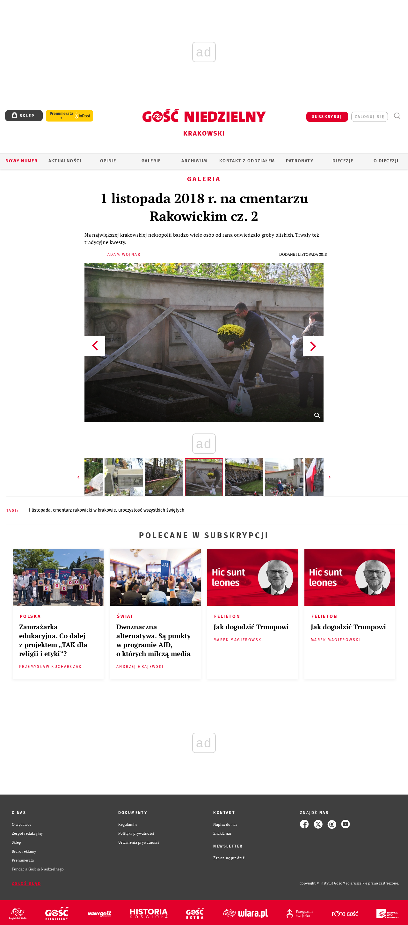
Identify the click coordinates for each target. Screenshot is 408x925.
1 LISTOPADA (39, 510)
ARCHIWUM (194, 161)
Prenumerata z (61, 115)
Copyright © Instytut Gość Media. (326, 883)
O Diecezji (386, 161)
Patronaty (299, 161)
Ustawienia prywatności (138, 842)
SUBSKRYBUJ (327, 117)
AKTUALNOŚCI (64, 161)
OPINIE (108, 161)
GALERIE (151, 161)
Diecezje (342, 161)
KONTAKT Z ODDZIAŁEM (247, 161)
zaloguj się (369, 117)
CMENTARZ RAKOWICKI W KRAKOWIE (84, 510)
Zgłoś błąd (26, 883)
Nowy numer (21, 161)
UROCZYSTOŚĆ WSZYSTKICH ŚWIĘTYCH (151, 510)
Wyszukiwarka (397, 116)
